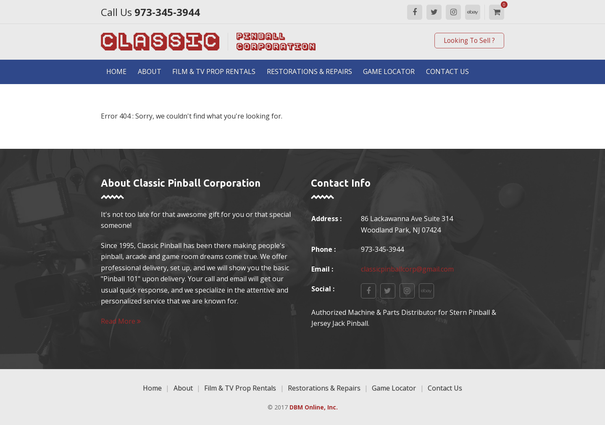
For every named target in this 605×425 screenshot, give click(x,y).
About (149, 71)
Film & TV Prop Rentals (213, 71)
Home (116, 71)
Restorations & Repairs (309, 71)
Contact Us (447, 71)
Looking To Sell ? (469, 40)
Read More (121, 321)
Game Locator (389, 71)
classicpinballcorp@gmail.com (407, 269)
